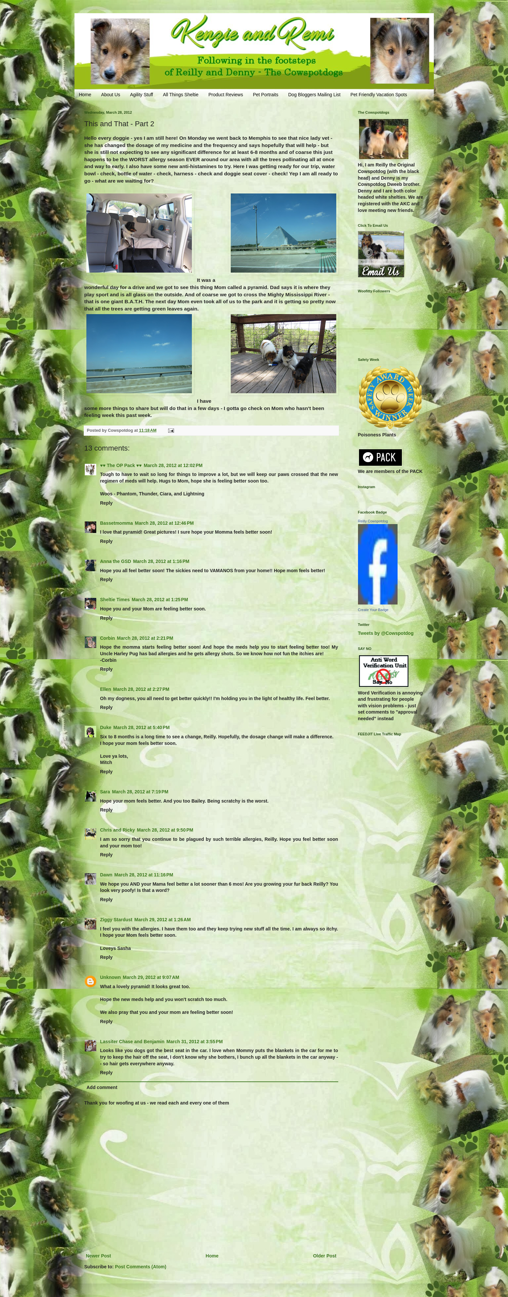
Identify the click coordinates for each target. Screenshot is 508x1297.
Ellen (105, 689)
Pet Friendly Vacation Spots (378, 94)
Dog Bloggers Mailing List (314, 94)
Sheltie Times (115, 599)
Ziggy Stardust (116, 919)
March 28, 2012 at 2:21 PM (145, 638)
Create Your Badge (373, 610)
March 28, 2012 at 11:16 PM (143, 874)
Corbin (107, 638)
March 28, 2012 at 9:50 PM (165, 830)
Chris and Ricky (117, 830)
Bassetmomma (116, 523)
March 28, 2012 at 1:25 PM (160, 599)
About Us (110, 94)
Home (85, 94)
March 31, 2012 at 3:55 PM (194, 1041)
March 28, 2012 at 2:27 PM (141, 689)
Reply (106, 503)
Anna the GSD (115, 561)
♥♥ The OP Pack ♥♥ (121, 465)
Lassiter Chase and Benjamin (132, 1041)
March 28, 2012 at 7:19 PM (140, 791)
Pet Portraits (265, 94)
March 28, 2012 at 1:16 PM (161, 561)
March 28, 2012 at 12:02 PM (173, 465)
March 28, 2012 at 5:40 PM (141, 727)
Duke (105, 727)
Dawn (106, 874)
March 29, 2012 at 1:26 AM (162, 919)
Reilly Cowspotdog (373, 521)
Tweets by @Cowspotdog (386, 633)
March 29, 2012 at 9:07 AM (151, 977)
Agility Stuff (141, 94)
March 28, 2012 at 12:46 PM (164, 523)
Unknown (110, 977)
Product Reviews (225, 94)
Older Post (325, 1255)
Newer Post (98, 1255)
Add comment (102, 1087)
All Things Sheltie (180, 94)
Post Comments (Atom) (140, 1266)
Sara (105, 791)
